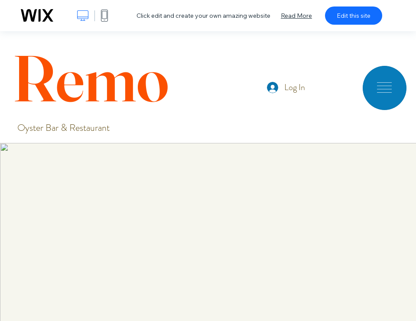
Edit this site (353, 15)
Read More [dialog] (296, 15)
